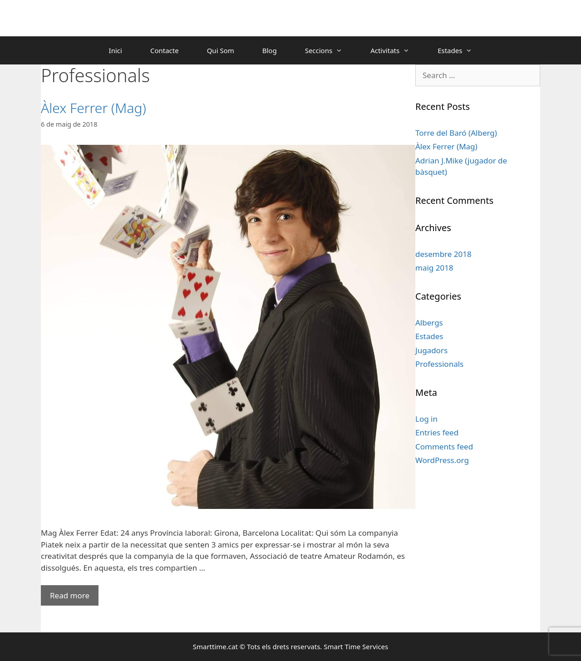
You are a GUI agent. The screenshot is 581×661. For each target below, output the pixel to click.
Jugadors (431, 350)
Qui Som (220, 50)
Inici (115, 50)
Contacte (164, 50)
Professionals (439, 364)
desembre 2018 (443, 254)
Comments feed (444, 446)
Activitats (396, 50)
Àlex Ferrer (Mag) (93, 108)
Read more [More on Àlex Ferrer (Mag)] (69, 595)
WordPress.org (442, 460)
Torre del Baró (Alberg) (456, 133)
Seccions (331, 50)
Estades (462, 50)
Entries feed (436, 432)
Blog (269, 50)
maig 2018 (434, 267)
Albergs (429, 322)
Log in (426, 419)
